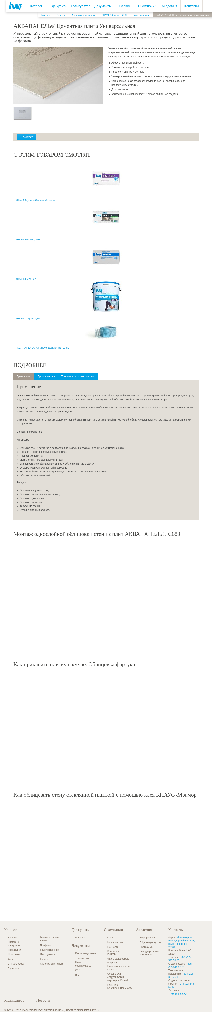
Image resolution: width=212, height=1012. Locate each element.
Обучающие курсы (150, 942)
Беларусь (80, 937)
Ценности (113, 947)
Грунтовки (13, 968)
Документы (99, 6)
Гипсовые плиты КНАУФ (49, 939)
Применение (24, 376)
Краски (44, 959)
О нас (110, 937)
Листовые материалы (14, 944)
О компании (144, 6)
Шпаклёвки (14, 954)
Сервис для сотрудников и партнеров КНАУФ (117, 977)
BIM (77, 975)
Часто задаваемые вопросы (118, 960)
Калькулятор (77, 6)
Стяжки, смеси (16, 963)
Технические (82, 958)
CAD (77, 970)
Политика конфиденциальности (119, 986)
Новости (43, 1000)
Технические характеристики (77, 376)
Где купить (55, 6)
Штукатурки (14, 949)
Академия (166, 6)
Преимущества (46, 376)
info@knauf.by (178, 993)
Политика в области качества (118, 968)
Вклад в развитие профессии (150, 953)
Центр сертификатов (83, 964)
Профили (45, 945)
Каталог (33, 6)
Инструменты (47, 954)
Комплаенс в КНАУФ (114, 953)
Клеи (10, 959)
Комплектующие (49, 949)
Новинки (12, 937)
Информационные (85, 953)
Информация (147, 937)
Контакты (188, 6)
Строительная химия (52, 963)
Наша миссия (115, 942)
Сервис (122, 6)
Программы (146, 947)
